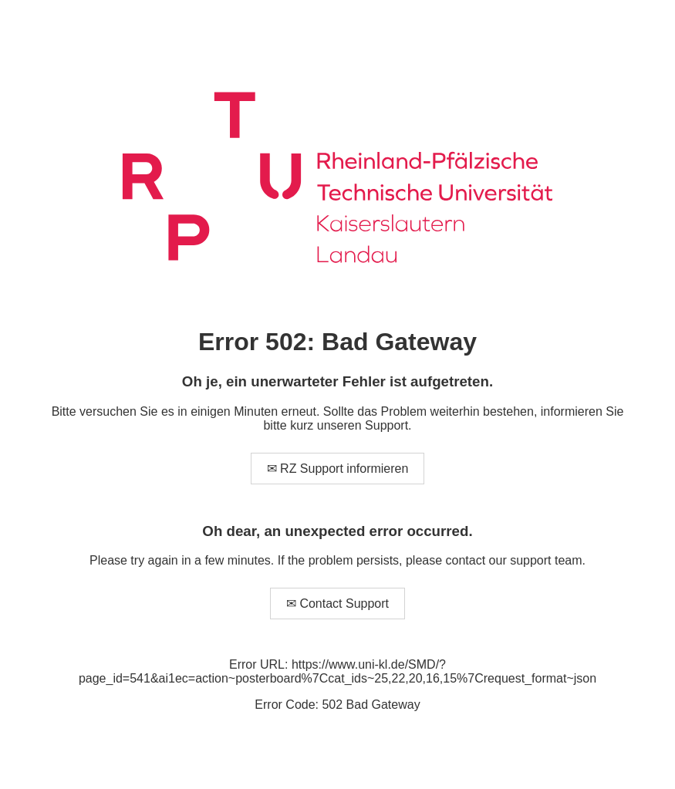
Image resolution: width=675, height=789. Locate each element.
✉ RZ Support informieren (338, 468)
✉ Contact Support (337, 603)
